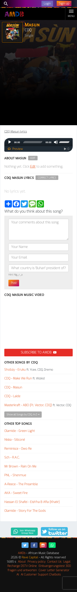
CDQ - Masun (13, 387)
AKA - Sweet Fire (16, 493)
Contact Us (54, 562)
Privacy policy (36, 562)
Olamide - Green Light (19, 431)
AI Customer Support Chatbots (41, 574)
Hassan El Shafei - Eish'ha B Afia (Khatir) (32, 502)
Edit (32, 158)
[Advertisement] (38, 85)
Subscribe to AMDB (38, 352)
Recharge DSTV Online (22, 566)
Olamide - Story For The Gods (25, 511)
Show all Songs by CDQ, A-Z (23, 414)
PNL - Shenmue (15, 475)
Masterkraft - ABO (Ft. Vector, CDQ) (28, 405)
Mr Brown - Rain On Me (20, 466)
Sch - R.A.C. (12, 457)
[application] (38, 142)
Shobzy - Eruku (15, 370)
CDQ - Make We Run (18, 378)
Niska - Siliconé (14, 440)
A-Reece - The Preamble (21, 484)
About (22, 562)
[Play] (10, 142)
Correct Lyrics (47, 177)
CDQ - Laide (12, 396)
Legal (66, 562)
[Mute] (56, 142)
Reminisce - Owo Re (18, 449)
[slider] (32, 142)
